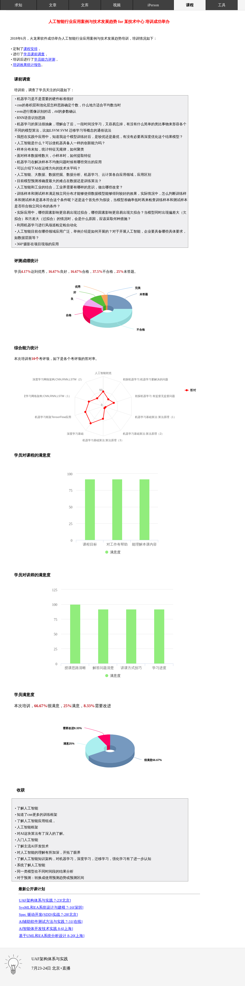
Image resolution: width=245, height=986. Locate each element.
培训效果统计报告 (27, 65)
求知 (18, 5)
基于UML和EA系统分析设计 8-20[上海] (52, 936)
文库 (85, 5)
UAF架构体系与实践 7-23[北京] (45, 900)
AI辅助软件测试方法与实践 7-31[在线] (51, 922)
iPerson (153, 5)
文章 (53, 5)
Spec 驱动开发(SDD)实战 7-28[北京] (48, 915)
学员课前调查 (34, 54)
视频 (117, 5)
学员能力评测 (44, 59)
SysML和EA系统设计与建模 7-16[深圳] (51, 907)
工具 (222, 5)
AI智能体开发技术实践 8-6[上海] (46, 929)
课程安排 (30, 49)
